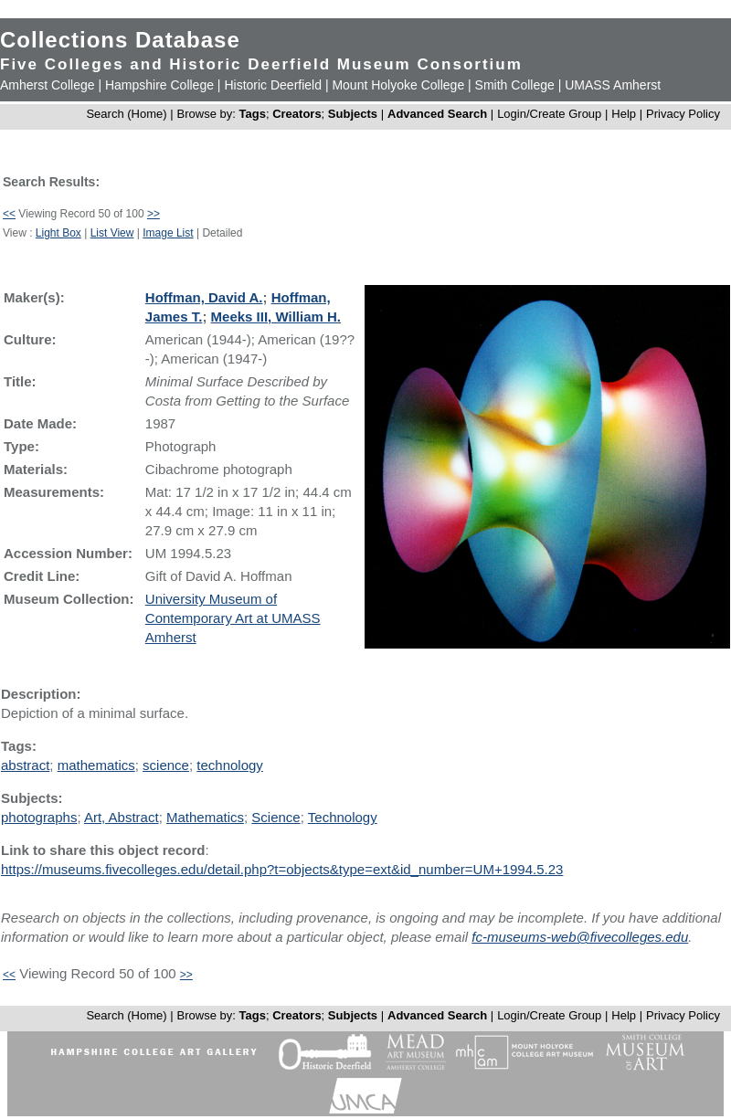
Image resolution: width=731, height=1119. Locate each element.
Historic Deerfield (273, 85)
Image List (168, 233)
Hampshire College (159, 85)
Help (623, 114)
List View (112, 233)
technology (229, 765)
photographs (39, 817)
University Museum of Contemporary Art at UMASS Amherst (233, 618)
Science (275, 817)
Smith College (515, 85)
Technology (342, 817)
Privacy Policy (683, 114)
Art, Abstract (121, 817)
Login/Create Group (551, 114)
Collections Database (120, 39)
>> (153, 213)
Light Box (58, 233)
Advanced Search (437, 114)
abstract (25, 765)
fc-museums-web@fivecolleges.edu (579, 937)
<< (9, 213)
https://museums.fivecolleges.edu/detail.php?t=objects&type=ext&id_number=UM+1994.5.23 (282, 869)
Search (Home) (126, 114)
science (166, 765)
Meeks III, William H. (276, 316)
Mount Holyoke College (398, 85)
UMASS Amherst (613, 85)
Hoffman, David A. (204, 297)
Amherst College (47, 85)
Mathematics (205, 817)
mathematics (96, 765)
